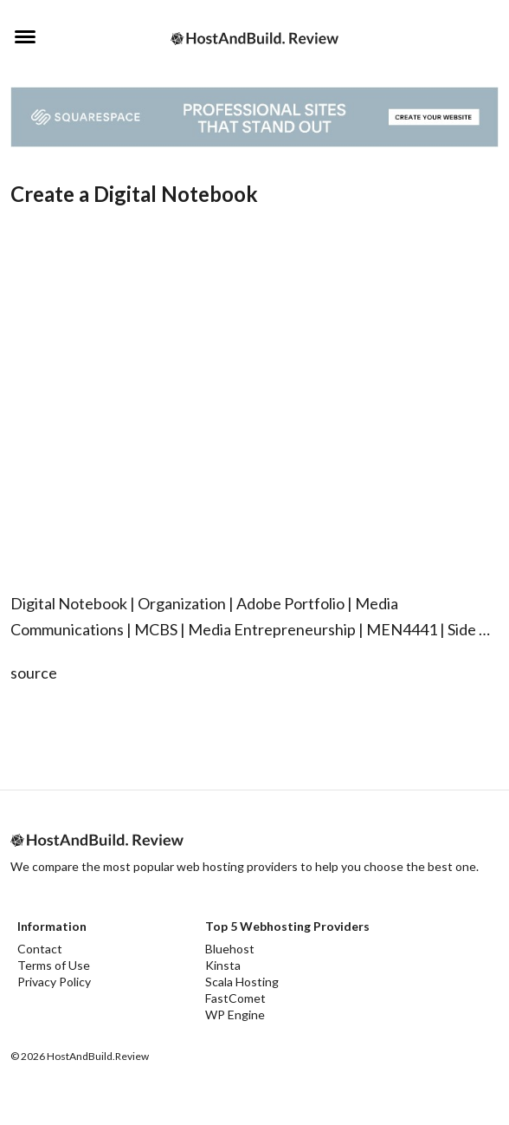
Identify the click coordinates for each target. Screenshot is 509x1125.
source (33, 672)
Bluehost (229, 948)
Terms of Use (53, 965)
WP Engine (235, 1014)
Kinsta (223, 965)
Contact (39, 948)
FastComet (235, 998)
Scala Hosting (242, 981)
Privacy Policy (54, 981)
